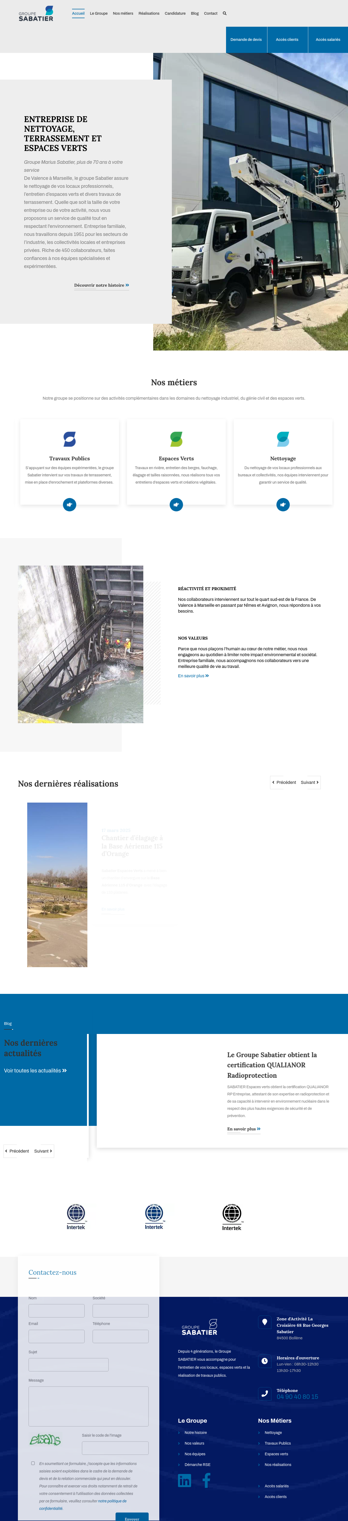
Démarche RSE (198, 1465)
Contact (211, 13)
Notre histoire (196, 1433)
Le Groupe (99, 13)
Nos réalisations (278, 1465)
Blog (195, 13)
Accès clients (287, 40)
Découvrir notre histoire (101, 285)
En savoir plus (193, 676)
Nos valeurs (194, 1443)
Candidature (175, 13)
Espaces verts (276, 1454)
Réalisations (149, 13)
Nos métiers (123, 13)
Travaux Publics (278, 1443)
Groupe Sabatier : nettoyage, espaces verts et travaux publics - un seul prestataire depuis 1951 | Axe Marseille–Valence (272, 1070)
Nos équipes (195, 1454)
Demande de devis (246, 40)
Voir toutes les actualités (35, 1070)
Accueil (78, 13)
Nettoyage (273, 1433)
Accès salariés (328, 40)
